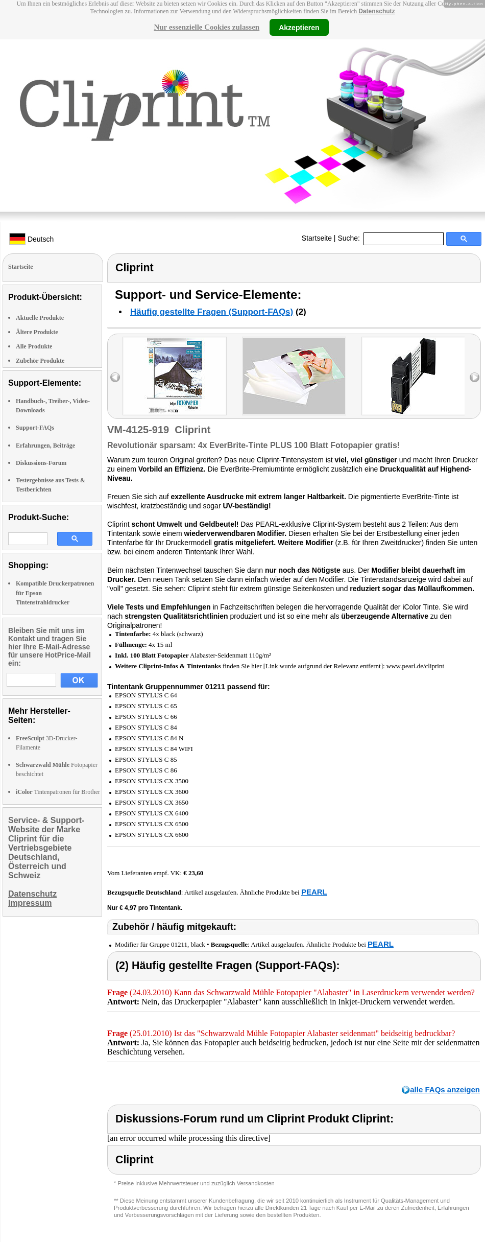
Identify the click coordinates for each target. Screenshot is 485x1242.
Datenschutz (376, 11)
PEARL (314, 891)
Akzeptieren (299, 27)
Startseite (317, 238)
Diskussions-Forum (41, 462)
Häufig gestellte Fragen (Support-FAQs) (211, 312)
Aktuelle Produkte (40, 317)
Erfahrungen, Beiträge (45, 445)
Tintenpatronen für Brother (58, 791)
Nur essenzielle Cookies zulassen (206, 27)
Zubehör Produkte (40, 360)
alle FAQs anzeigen (445, 1089)
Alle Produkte (34, 346)
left (115, 377)
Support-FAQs (35, 427)
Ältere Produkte (37, 332)
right (474, 377)
